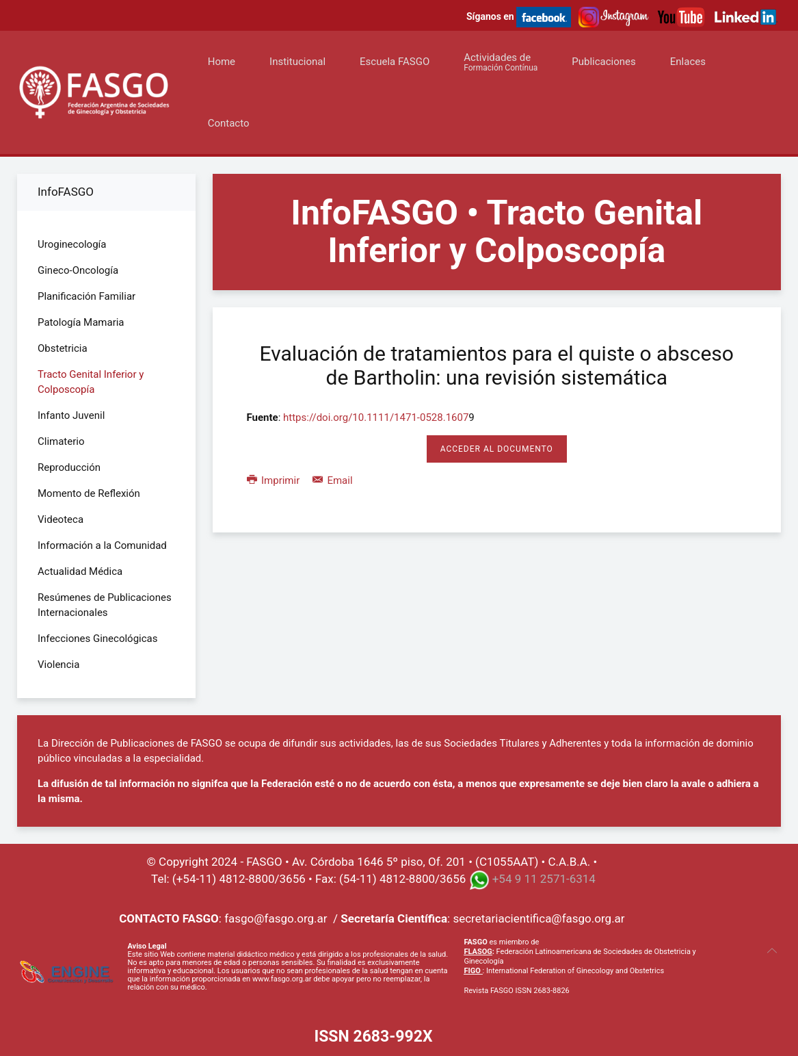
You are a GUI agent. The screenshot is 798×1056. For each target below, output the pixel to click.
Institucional (297, 61)
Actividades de (500, 62)
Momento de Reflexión (89, 493)
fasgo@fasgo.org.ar (275, 918)
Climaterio (61, 441)
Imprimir (274, 480)
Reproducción (69, 467)
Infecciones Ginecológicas (98, 638)
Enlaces (688, 61)
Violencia (58, 664)
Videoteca (60, 519)
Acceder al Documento (496, 449)
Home (221, 61)
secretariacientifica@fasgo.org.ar (538, 918)
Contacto (229, 123)
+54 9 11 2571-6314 (544, 879)
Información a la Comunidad (102, 545)
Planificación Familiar (86, 296)
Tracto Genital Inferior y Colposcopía (91, 382)
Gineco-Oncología (78, 270)
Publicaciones (604, 61)
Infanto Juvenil (71, 415)
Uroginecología (72, 244)
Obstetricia (63, 348)
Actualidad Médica (80, 571)
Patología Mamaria (81, 322)
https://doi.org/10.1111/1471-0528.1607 (375, 417)
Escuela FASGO (394, 61)
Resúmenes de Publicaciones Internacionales (105, 605)
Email (332, 480)
